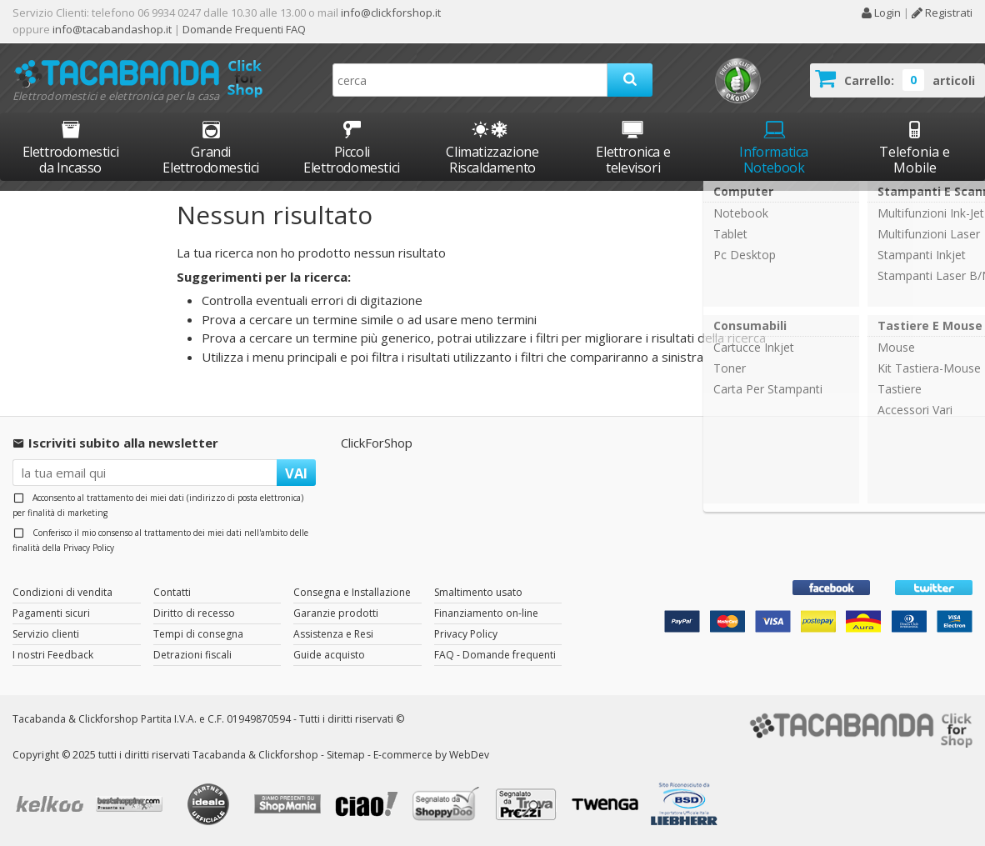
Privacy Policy (88, 547)
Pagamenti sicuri (51, 613)
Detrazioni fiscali (192, 655)
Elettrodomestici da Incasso (70, 147)
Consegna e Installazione (352, 592)
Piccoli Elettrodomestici (351, 147)
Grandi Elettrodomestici (210, 147)
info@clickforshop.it (391, 12)
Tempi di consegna (198, 634)
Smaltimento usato (478, 592)
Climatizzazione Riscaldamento (492, 160)
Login (881, 12)
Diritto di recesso (194, 613)
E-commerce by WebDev (431, 755)
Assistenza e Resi (333, 634)
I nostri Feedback (52, 655)
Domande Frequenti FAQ (243, 29)
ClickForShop (376, 442)
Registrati (942, 12)
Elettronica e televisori (633, 147)
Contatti (172, 592)
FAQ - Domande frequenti (495, 655)
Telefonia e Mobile (914, 147)
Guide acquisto (329, 655)
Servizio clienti (45, 634)
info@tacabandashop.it (112, 29)
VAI (296, 473)
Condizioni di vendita (62, 592)
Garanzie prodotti (335, 613)
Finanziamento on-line (486, 613)
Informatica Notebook (773, 147)
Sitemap (346, 755)
